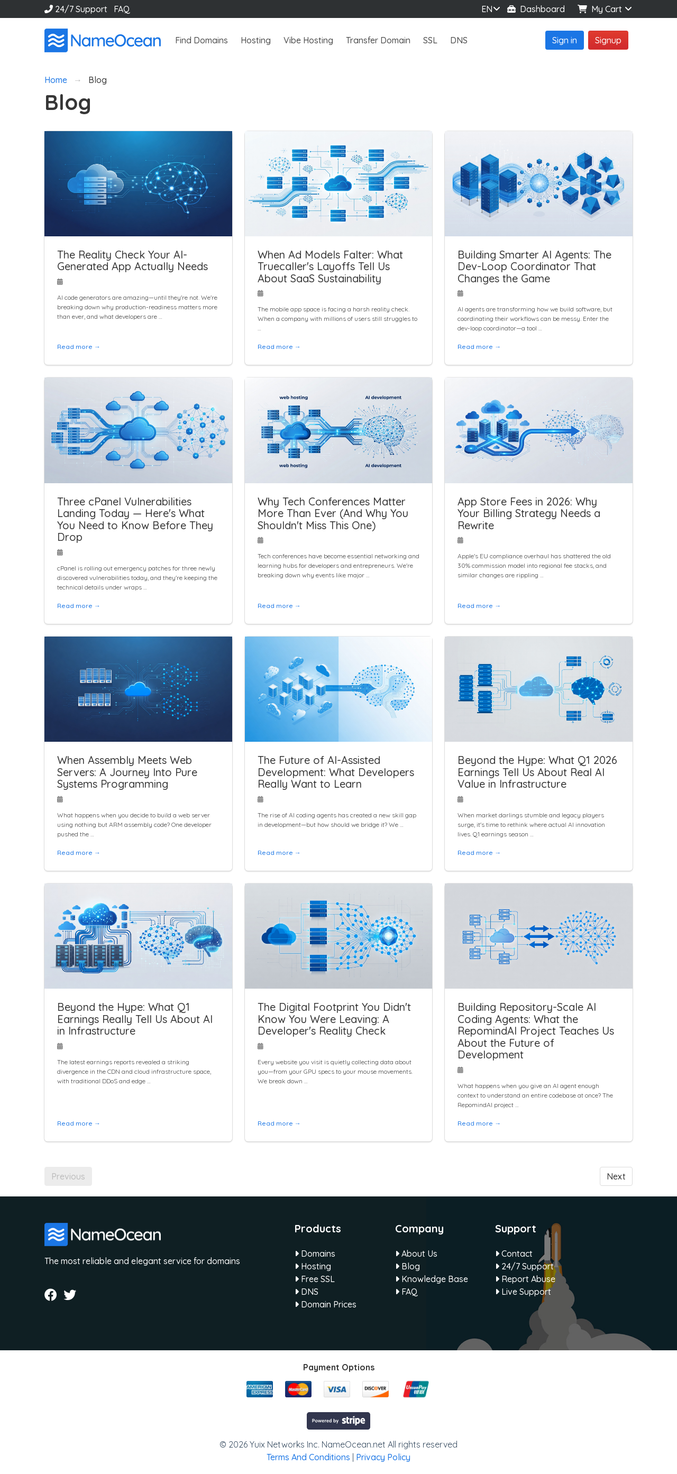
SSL (430, 40)
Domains (315, 1253)
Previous (68, 1176)
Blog (407, 1266)
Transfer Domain (378, 40)
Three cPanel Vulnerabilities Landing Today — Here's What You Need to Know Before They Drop (135, 519)
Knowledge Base (431, 1279)
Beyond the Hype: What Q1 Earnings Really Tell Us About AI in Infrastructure (135, 1018)
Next (616, 1176)
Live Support (523, 1291)
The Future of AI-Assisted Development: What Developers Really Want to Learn (336, 771)
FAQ (122, 9)
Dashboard (536, 9)
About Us (416, 1253)
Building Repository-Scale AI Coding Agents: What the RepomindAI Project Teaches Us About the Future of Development (536, 1030)
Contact (514, 1253)
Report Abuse (525, 1279)
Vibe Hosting (308, 40)
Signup (608, 40)
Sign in (564, 40)
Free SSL (315, 1279)
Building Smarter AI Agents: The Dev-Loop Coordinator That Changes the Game (534, 266)
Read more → (78, 347)
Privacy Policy (383, 1457)
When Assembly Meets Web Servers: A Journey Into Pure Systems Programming (127, 771)
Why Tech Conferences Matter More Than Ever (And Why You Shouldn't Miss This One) (333, 513)
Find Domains (201, 40)
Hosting (256, 40)
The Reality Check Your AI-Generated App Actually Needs (132, 260)
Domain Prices (325, 1304)
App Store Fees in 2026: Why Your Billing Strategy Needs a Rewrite (529, 513)
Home (55, 80)
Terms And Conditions (308, 1457)
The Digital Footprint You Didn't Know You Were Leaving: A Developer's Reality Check (334, 1018)
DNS (459, 40)
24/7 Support (75, 9)
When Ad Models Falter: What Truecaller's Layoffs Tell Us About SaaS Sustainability (330, 266)
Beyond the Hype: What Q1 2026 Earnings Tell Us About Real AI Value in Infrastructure (537, 771)
